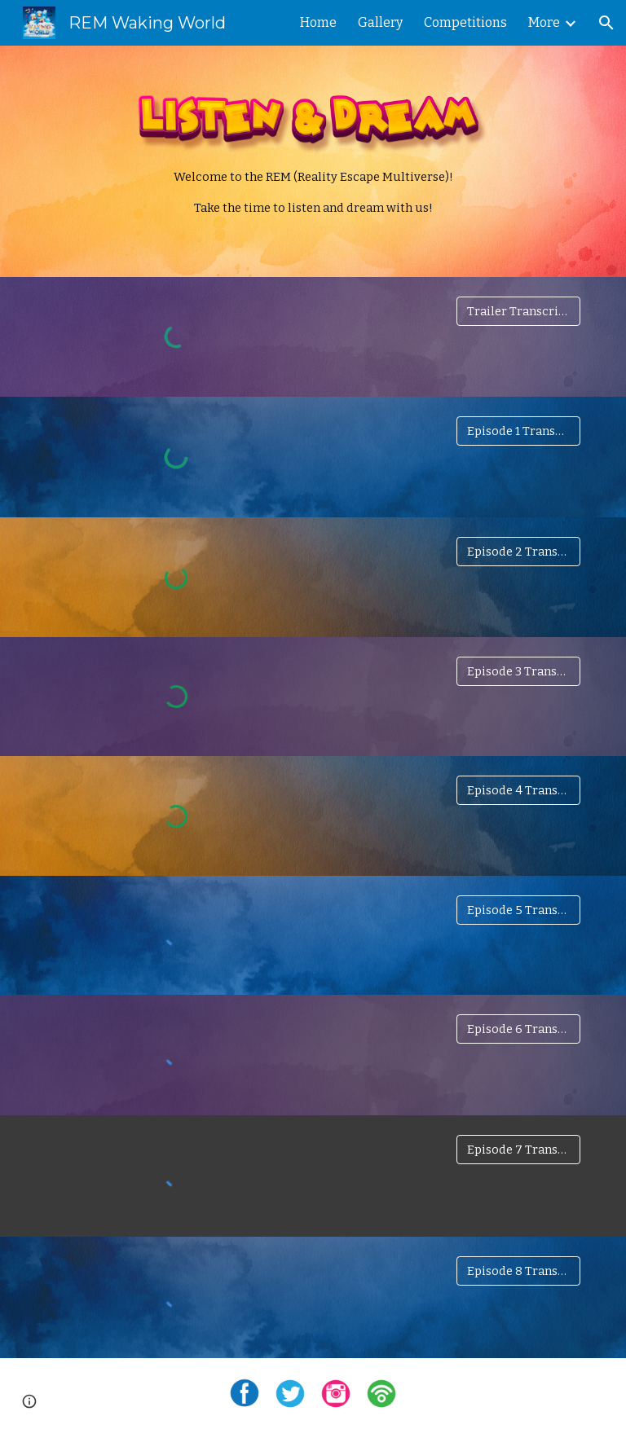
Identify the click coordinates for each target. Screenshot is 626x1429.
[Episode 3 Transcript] (518, 672)
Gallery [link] (380, 22)
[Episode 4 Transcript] (518, 791)
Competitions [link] (465, 22)
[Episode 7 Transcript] (518, 1150)
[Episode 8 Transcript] (518, 1270)
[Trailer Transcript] (518, 311)
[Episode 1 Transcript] (518, 430)
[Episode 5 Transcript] (518, 909)
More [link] (544, 22)
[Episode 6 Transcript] (518, 1028)
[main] (312, 193)
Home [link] (318, 22)
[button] (606, 22)
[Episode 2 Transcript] (518, 551)
